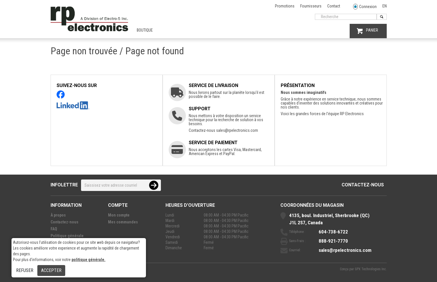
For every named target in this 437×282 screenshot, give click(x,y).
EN (384, 6)
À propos (58, 215)
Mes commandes (123, 222)
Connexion (365, 6)
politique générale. (88, 259)
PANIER (367, 31)
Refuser (24, 270)
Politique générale (67, 235)
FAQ (54, 229)
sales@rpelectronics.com (237, 130)
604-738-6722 (333, 232)
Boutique (145, 30)
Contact (333, 6)
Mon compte (119, 215)
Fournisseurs (311, 6)
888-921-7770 (333, 241)
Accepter (51, 270)
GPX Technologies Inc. (371, 269)
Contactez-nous (363, 185)
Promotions (284, 6)
